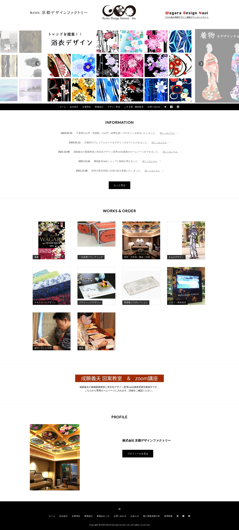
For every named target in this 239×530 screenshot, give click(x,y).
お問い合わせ (154, 107)
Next (201, 64)
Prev (38, 64)
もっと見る (119, 185)
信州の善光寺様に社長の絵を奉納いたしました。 (116, 170)
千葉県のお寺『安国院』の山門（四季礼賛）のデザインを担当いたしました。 (117, 133)
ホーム (63, 107)
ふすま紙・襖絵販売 (134, 107)
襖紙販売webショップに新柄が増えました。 (117, 161)
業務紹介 (99, 107)
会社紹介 (74, 107)
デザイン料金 (114, 107)
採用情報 (168, 516)
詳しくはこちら (169, 133)
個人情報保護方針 (151, 516)
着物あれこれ (103, 516)
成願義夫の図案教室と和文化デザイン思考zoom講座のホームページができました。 (116, 151)
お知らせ (134, 516)
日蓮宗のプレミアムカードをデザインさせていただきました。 (116, 142)
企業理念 (86, 107)
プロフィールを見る (137, 453)
